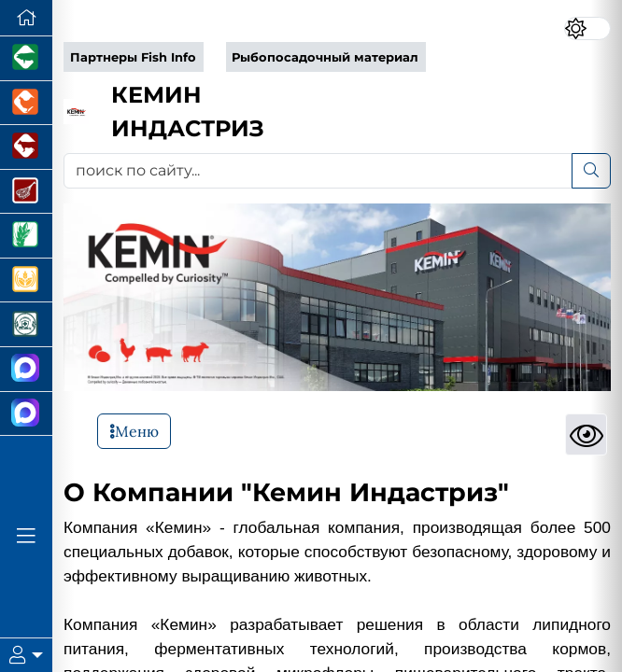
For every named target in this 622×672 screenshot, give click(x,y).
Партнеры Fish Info (133, 57)
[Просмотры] (586, 434)
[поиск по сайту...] (318, 171)
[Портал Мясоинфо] (26, 192)
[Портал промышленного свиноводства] (26, 58)
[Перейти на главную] (26, 18)
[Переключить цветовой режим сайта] (587, 28)
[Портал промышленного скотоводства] (26, 147)
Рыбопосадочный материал (325, 57)
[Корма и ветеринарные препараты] (26, 324)
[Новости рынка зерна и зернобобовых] (26, 236)
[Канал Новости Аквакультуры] (26, 369)
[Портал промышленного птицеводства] (26, 103)
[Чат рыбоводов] (26, 414)
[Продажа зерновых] (26, 281)
